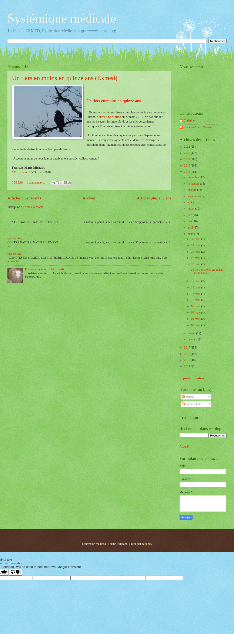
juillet (191, 208)
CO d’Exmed (20, 172)
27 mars (196, 245)
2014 (187, 366)
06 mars (196, 312)
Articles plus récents (24, 198)
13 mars (196, 293)
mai (190, 221)
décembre (194, 177)
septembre (194, 196)
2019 (187, 165)
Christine (189, 120)
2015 (187, 360)
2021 (187, 153)
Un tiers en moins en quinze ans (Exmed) (64, 77)
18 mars (196, 281)
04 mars (196, 319)
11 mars (196, 300)
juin (190, 215)
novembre (194, 183)
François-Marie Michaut (198, 127)
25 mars (196, 251)
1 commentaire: (36, 182)
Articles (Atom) (33, 207)
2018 (187, 172)
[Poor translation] (15, 572)
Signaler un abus (192, 378)
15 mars (196, 287)
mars (191, 234)
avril (191, 227)
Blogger (146, 543)
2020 (187, 159)
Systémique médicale (61, 18)
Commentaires (192, 404)
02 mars (196, 325)
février (192, 333)
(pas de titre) (14, 238)
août (190, 202)
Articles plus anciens (154, 198)
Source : (109, 117)
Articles (188, 396)
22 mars (196, 258)
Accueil (89, 198)
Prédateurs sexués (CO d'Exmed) (44, 269)
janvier (192, 339)
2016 (187, 354)
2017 (187, 347)
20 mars (196, 264)
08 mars (196, 306)
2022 (187, 146)
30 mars (196, 239)
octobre (192, 189)
